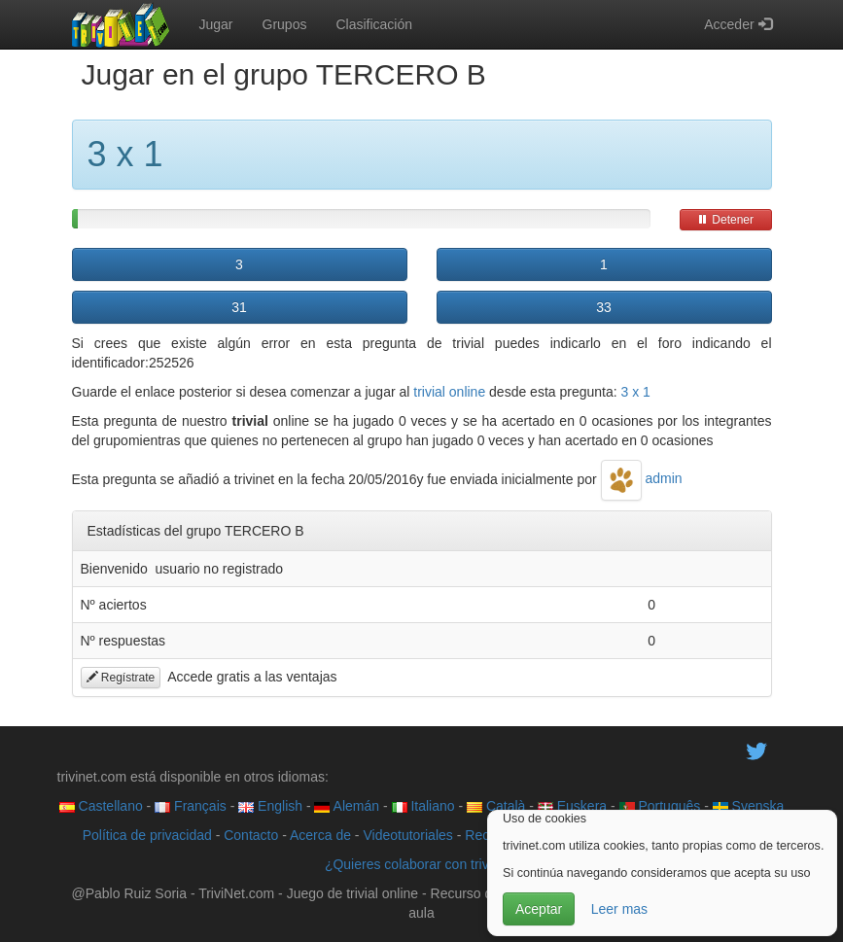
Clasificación (373, 24)
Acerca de (320, 835)
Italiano (423, 806)
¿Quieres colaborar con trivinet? (421, 864)
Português (660, 806)
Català (496, 806)
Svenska (749, 806)
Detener (725, 220)
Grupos (285, 24)
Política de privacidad (147, 835)
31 (239, 307)
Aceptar (538, 909)
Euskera (572, 806)
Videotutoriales (407, 835)
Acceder (737, 24)
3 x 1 (635, 392)
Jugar (216, 24)
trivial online (449, 392)
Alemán (346, 806)
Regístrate (121, 677)
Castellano (101, 806)
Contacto (251, 835)
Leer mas (619, 909)
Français (191, 806)
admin (642, 478)
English (270, 806)
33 (604, 307)
